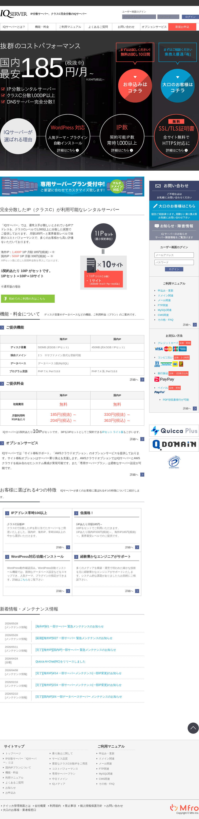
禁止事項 (70, 805)
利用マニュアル (14, 777)
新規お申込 (182, 26)
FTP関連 (163, 305)
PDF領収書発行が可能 (176, 399)
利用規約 (55, 805)
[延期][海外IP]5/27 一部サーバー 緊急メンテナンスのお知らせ (74, 638)
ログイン (190, 16)
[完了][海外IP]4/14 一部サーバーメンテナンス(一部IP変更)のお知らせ (79, 673)
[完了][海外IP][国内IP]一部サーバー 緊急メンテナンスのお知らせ (76, 649)
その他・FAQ (165, 319)
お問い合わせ (126, 26)
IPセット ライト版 (112, 432)
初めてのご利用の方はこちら (27, 298)
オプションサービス (154, 26)
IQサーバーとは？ (14, 26)
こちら (24, 579)
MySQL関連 (165, 310)
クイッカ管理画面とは (17, 805)
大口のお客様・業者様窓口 (19, 809)
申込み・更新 (165, 290)
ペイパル (163, 387)
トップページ (13, 753)
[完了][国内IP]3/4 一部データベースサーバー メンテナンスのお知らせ (79, 696)
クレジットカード (168, 342)
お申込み (10, 792)
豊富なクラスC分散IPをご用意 (70, 763)
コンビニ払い (165, 357)
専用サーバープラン (63, 773)
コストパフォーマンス (65, 768)
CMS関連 (163, 314)
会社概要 (40, 805)
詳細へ (187, 324)
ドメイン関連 (165, 295)
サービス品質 (60, 758)
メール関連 (164, 300)
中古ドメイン (60, 778)
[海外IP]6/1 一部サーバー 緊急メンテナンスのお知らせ (70, 626)
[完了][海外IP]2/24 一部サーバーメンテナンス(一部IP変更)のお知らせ (79, 684)
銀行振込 (163, 373)
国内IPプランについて (18, 767)
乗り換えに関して (62, 753)
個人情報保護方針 (91, 805)
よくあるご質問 (98, 26)
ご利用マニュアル (70, 26)
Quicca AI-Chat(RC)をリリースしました (60, 661)
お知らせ (10, 787)
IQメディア (58, 783)
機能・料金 (42, 26)
